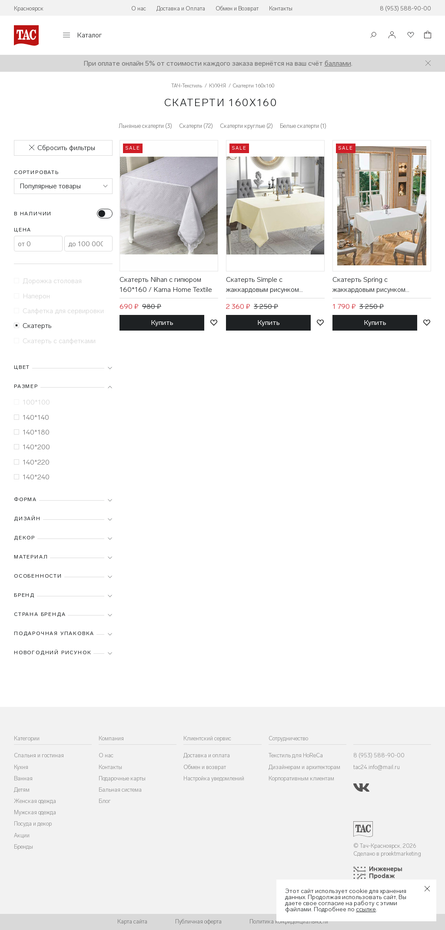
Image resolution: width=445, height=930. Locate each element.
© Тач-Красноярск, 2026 (384, 846)
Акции (22, 835)
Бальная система (120, 789)
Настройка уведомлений (213, 778)
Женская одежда (35, 801)
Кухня (21, 767)
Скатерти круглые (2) (246, 126)
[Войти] (392, 35)
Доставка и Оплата (180, 8)
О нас (138, 8)
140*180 (32, 432)
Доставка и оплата (206, 755)
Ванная (23, 778)
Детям (22, 789)
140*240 (32, 477)
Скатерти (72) (196, 126)
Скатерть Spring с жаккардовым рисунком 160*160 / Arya (368, 284)
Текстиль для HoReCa (296, 755)
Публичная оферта (198, 921)
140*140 (31, 417)
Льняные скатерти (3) (145, 126)
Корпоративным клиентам (301, 778)
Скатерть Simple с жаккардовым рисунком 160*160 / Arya (262, 284)
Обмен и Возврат (237, 8)
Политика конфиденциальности (288, 921)
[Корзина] (426, 36)
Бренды (23, 846)
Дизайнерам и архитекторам (304, 767)
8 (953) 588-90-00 (405, 8)
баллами (338, 63)
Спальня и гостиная (39, 755)
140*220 (32, 462)
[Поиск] (373, 36)
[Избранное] (409, 35)
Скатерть (33, 325)
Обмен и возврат (204, 767)
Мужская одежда (35, 812)
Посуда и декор (33, 823)
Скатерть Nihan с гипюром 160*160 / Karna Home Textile (166, 284)
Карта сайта (132, 921)
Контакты (280, 8)
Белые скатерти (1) (303, 126)
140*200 (32, 447)
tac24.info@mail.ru (376, 767)
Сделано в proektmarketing (387, 853)
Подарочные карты (122, 778)
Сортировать (36, 172)
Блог (105, 801)
